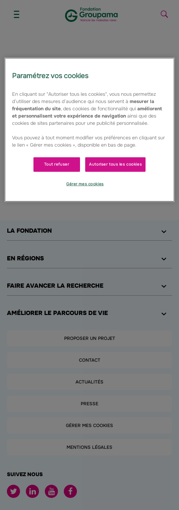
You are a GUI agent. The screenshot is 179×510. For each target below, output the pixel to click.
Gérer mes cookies (85, 184)
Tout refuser (56, 164)
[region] (89, 130)
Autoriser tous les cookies (115, 164)
